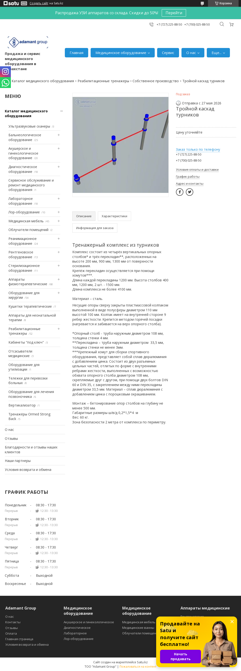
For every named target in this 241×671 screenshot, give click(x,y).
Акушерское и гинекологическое (89, 622)
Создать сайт (39, 3)
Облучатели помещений (28, 229)
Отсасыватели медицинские (20, 353)
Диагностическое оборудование (22, 169)
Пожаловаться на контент (138, 666)
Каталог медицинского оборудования (43, 81)
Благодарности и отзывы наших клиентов (31, 449)
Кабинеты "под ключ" (26, 342)
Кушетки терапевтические (30, 306)
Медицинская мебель (26, 221)
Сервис (168, 52)
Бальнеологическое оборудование (24, 137)
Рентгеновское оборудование (20, 254)
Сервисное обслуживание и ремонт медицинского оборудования (31, 185)
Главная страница (19, 639)
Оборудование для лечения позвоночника (31, 394)
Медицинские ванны (138, 627)
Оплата (11, 633)
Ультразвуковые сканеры (29, 126)
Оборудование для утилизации (24, 367)
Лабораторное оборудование (20, 201)
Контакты (12, 622)
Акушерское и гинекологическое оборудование (23, 153)
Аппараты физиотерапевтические (27, 281)
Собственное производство (156, 81)
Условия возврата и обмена (28, 469)
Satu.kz (142, 662)
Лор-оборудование (24, 212)
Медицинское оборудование (120, 52)
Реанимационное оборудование (22, 241)
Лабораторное (75, 633)
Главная (76, 52)
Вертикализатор (22, 405)
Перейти (174, 12)
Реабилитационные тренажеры (103, 81)
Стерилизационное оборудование (24, 268)
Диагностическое (77, 627)
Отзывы (11, 438)
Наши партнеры (18, 460)
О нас (191, 52)
